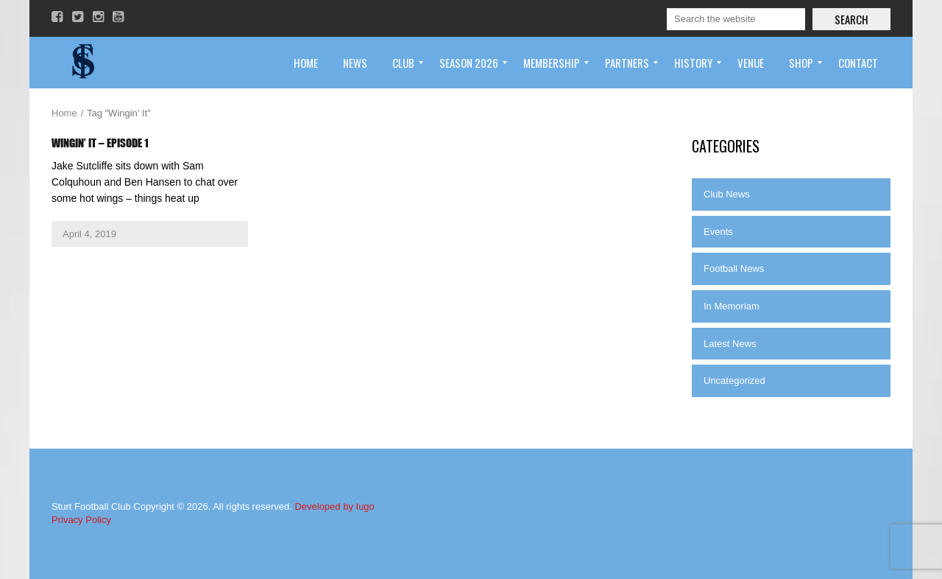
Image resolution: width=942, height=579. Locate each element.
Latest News (730, 343)
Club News (727, 194)
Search (851, 19)
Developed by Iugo (334, 506)
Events (718, 231)
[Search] (736, 19)
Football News (734, 268)
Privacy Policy (81, 519)
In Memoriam (731, 306)
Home (64, 113)
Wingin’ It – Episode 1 (100, 143)
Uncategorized (734, 380)
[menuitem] (305, 62)
